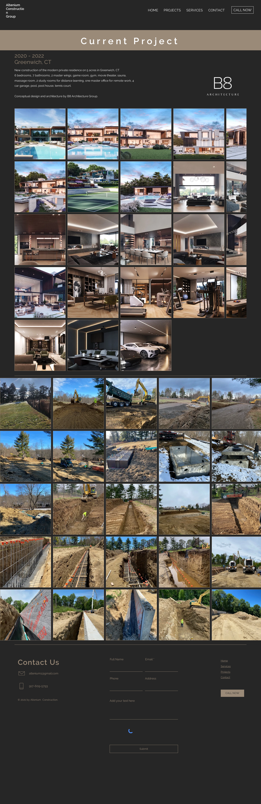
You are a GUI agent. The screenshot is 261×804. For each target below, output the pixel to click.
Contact (225, 677)
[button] (172, 10)
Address (150, 678)
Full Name (116, 659)
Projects (225, 671)
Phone (114, 678)
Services (226, 666)
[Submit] (144, 749)
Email (149, 659)
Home (224, 660)
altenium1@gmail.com (43, 673)
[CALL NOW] (242, 10)
